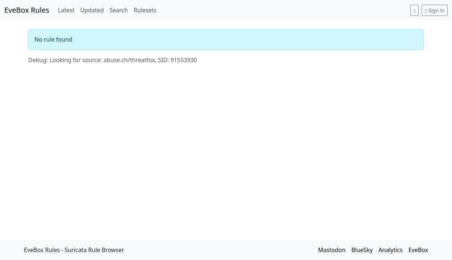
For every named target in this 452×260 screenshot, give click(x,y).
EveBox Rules (26, 10)
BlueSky (362, 250)
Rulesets (145, 10)
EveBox (418, 250)
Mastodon (332, 250)
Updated (92, 10)
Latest (66, 10)
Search (118, 10)
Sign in (434, 10)
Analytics (390, 250)
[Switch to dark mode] (414, 10)
